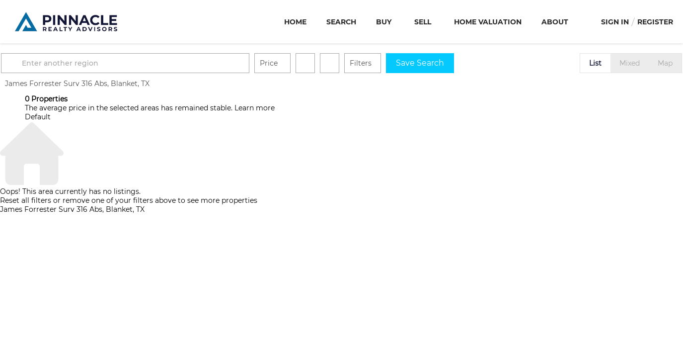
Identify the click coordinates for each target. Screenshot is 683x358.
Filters (384, 63)
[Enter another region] (153, 63)
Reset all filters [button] (25, 200)
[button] (37, 63)
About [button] (554, 21)
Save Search (444, 63)
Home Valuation (488, 21)
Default (38, 116)
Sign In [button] (615, 21)
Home (295, 21)
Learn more (254, 107)
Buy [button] (383, 21)
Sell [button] (422, 21)
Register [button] (655, 21)
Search (341, 21)
